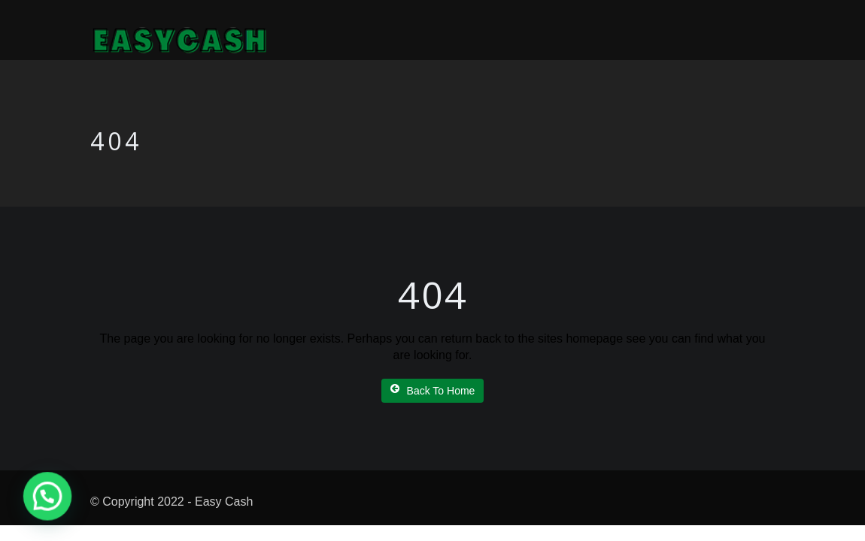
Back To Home (432, 390)
